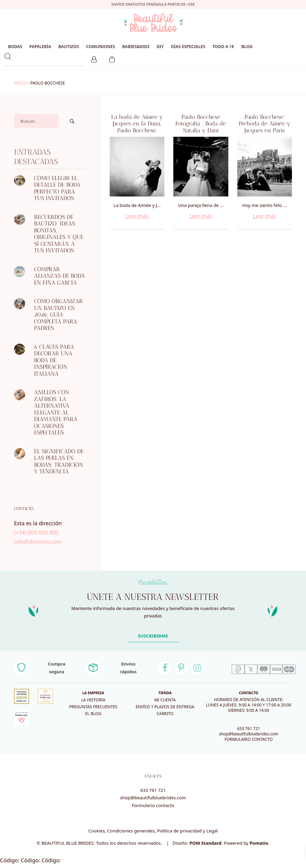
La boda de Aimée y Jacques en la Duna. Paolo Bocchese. (137, 123)
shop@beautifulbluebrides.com (248, 734)
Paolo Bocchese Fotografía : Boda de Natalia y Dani (200, 123)
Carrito (165, 713)
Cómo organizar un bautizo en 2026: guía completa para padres (58, 314)
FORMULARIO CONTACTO (248, 739)
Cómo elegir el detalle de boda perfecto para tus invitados (57, 188)
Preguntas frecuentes (93, 706)
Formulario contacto (153, 805)
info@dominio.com (38, 541)
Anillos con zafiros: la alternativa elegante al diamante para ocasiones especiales (55, 412)
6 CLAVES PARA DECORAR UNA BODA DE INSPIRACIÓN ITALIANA (54, 360)
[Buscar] (72, 121)
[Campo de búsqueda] (36, 121)
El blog (93, 713)
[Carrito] (111, 58)
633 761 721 (248, 728)
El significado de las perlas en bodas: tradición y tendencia (59, 461)
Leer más (137, 215)
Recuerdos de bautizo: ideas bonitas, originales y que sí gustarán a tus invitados (58, 233)
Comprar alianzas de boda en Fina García (59, 275)
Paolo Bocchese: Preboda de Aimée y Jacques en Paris (264, 123)
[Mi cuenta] (93, 58)
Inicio (20, 83)
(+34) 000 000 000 (36, 532)
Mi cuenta (165, 700)
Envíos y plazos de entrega (165, 706)
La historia (93, 700)
